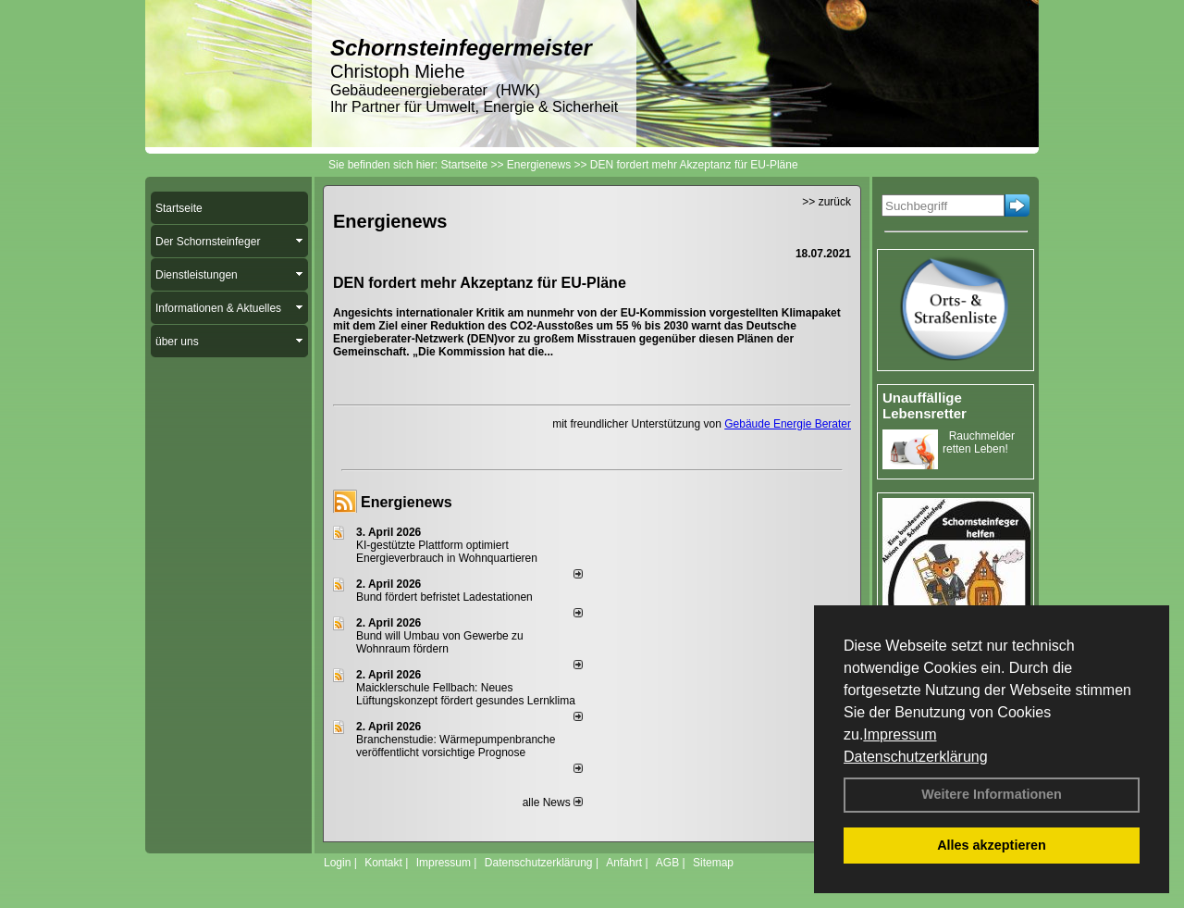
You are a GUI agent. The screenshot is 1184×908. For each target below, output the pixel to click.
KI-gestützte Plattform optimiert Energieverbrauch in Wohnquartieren (446, 552)
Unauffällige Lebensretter (924, 405)
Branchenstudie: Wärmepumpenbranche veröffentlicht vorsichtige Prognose (455, 746)
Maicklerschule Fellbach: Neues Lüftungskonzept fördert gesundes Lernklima (465, 694)
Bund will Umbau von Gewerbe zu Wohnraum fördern (440, 642)
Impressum (899, 734)
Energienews (406, 502)
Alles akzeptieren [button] (991, 845)
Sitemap (713, 862)
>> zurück (826, 201)
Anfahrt (624, 862)
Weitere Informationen (991, 794)
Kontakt (383, 862)
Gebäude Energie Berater (787, 423)
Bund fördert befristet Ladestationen (444, 597)
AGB (667, 862)
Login (337, 862)
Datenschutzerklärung (916, 757)
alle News (553, 802)
